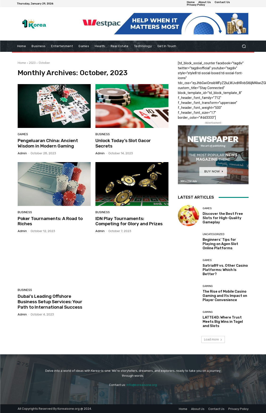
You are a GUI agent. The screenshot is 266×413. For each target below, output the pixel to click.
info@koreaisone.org (142, 385)
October (44, 63)
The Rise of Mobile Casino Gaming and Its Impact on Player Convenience (225, 295)
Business (102, 134)
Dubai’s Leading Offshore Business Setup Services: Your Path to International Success (50, 302)
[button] (244, 46)
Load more (213, 339)
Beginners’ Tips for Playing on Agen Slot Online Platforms (220, 243)
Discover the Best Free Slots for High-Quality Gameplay (223, 218)
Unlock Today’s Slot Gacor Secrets (123, 143)
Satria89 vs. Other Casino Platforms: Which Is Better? (225, 269)
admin (22, 153)
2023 (32, 63)
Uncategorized (214, 234)
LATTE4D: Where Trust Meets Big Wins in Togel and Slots (223, 321)
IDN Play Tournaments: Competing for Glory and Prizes (129, 221)
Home (22, 63)
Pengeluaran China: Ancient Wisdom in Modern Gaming (48, 143)
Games (23, 134)
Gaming (208, 286)
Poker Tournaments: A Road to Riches (50, 221)
